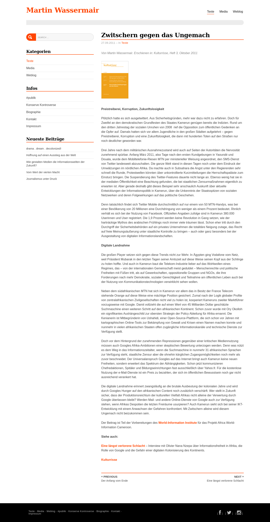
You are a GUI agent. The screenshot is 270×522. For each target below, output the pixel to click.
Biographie (33, 112)
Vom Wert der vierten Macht (43, 172)
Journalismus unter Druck (41, 178)
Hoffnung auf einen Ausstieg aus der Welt (51, 155)
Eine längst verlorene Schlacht (123, 445)
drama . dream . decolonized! (43, 148)
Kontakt (31, 119)
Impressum (33, 126)
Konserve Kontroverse (41, 105)
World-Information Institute (177, 422)
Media (223, 11)
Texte (210, 11)
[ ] (220, 513)
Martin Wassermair (62, 10)
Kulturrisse (109, 459)
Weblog (238, 11)
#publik (31, 97)
